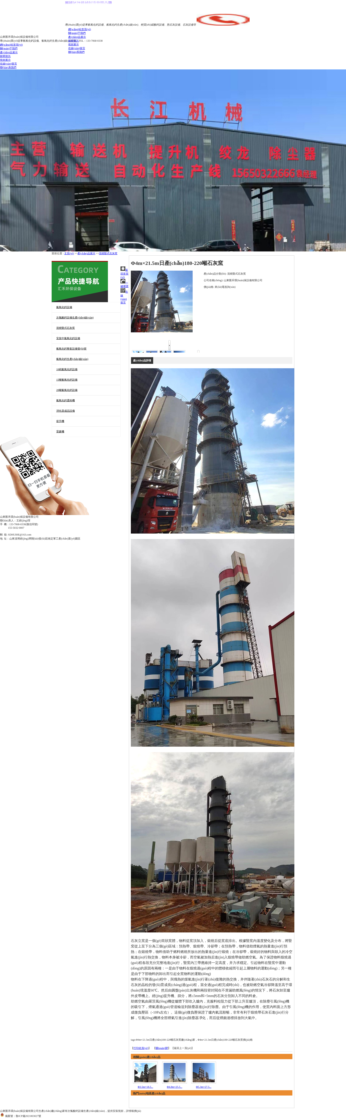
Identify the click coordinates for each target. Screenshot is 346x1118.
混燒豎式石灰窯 (108, 253)
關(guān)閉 (162, 1048)
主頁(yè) (69, 253)
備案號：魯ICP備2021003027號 (20, 1116)
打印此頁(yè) (141, 1048)
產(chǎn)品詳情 (142, 360)
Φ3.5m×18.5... (145, 1086)
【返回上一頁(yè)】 (182, 1048)
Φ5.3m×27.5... (203, 1086)
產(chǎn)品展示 (86, 253)
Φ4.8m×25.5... (174, 1086)
